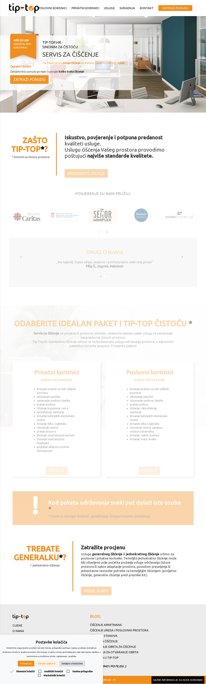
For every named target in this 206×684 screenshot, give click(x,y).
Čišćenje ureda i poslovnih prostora (119, 630)
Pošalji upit (96, 594)
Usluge (109, 8)
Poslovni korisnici (52, 8)
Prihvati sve (26, 663)
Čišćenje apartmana (106, 625)
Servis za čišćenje (104, 641)
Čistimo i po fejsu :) (108, 666)
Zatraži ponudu (175, 8)
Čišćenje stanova (103, 635)
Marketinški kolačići (54, 675)
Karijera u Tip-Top (104, 657)
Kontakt (147, 8)
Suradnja (127, 8)
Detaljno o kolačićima (72, 663)
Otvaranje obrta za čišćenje (113, 646)
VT (114, 680)
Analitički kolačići (53, 671)
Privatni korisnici (85, 8)
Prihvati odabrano (46, 663)
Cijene (17, 625)
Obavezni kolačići (25, 671)
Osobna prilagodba (82, 671)
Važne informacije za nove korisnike (178, 680)
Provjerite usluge (86, 176)
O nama (18, 631)
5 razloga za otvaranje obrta (114, 652)
